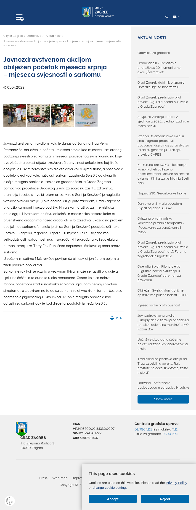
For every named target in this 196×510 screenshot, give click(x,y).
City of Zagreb (13, 35)
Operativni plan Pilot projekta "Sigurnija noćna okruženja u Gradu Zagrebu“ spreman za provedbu (159, 273)
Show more (163, 399)
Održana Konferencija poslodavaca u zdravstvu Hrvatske (163, 385)
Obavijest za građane (154, 53)
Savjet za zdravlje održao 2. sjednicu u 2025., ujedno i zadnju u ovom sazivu (163, 121)
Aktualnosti (53, 35)
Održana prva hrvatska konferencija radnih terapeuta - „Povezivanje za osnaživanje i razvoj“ (161, 225)
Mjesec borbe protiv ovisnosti (159, 305)
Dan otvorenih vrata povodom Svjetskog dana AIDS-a (160, 206)
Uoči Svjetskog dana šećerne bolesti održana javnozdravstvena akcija (163, 344)
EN (176, 17)
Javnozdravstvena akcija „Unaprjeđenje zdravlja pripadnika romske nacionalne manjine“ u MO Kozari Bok (163, 322)
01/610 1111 (143, 429)
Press (43, 478)
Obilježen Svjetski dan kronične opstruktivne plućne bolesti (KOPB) (163, 293)
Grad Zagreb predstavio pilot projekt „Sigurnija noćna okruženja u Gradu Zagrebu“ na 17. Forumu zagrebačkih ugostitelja (163, 249)
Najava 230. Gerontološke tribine (162, 193)
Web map (60, 478)
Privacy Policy (176, 483)
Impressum (80, 478)
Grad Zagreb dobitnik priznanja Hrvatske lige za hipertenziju (161, 85)
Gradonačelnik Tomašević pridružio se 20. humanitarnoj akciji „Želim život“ (159, 67)
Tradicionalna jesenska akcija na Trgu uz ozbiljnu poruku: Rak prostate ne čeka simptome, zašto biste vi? (163, 366)
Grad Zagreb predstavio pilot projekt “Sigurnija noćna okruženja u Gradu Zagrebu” (163, 102)
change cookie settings (110, 487)
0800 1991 (170, 434)
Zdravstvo (34, 35)
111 (175, 429)
